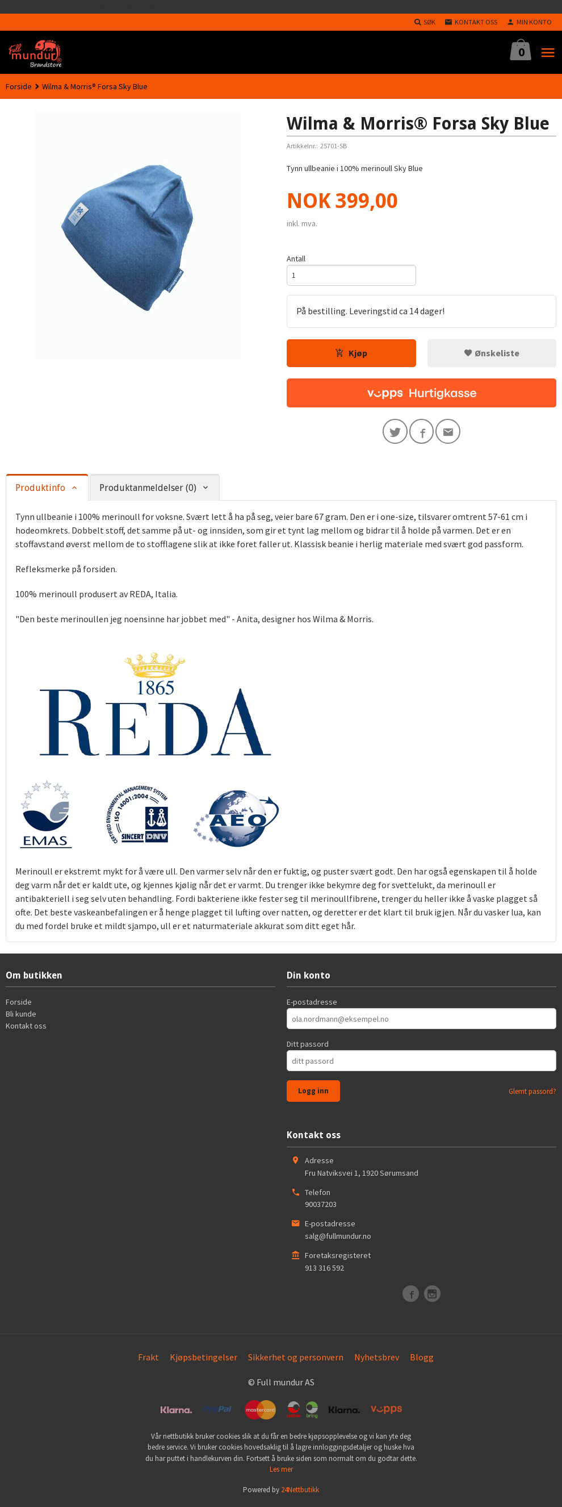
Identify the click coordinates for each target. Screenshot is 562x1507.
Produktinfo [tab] (40, 488)
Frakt (148, 1357)
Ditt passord (308, 1044)
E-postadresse (312, 1002)
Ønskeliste (491, 353)
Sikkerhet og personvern (295, 1357)
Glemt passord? (532, 1092)
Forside (19, 86)
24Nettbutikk (300, 1489)
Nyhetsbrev (376, 1357)
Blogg (422, 1357)
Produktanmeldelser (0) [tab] (147, 488)
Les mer (281, 1470)
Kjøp (351, 353)
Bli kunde (21, 1014)
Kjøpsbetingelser (203, 1357)
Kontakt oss (26, 1026)
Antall (296, 258)
